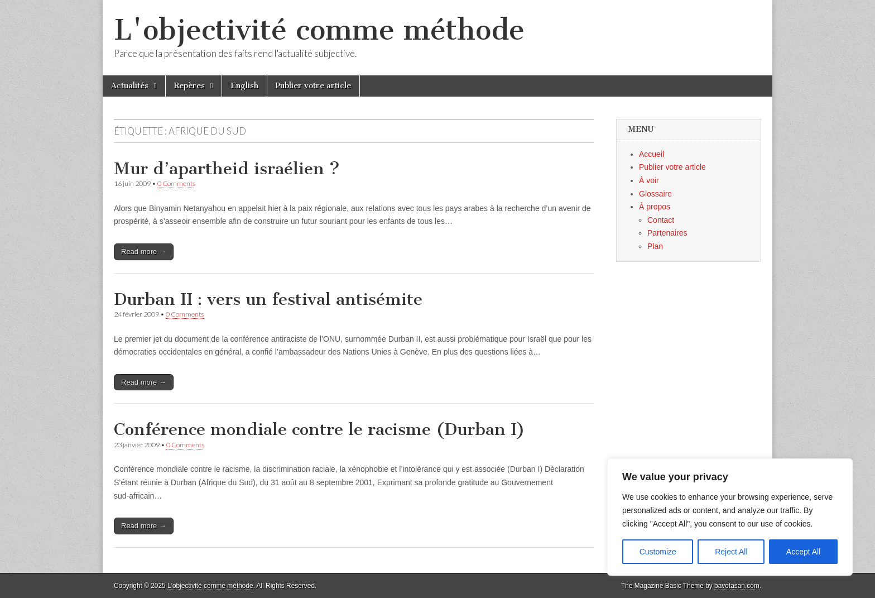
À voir (649, 180)
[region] (730, 517)
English (244, 85)
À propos (654, 206)
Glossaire (655, 193)
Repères (189, 85)
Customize (658, 551)
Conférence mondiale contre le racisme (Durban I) (319, 429)
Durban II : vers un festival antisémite (268, 299)
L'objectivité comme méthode (319, 30)
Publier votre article (313, 85)
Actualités (129, 85)
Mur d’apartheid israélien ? (227, 169)
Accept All (803, 551)
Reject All (731, 551)
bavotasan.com (736, 586)
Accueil (651, 154)
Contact (660, 220)
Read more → (143, 251)
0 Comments (176, 183)
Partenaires (667, 232)
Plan (655, 246)
